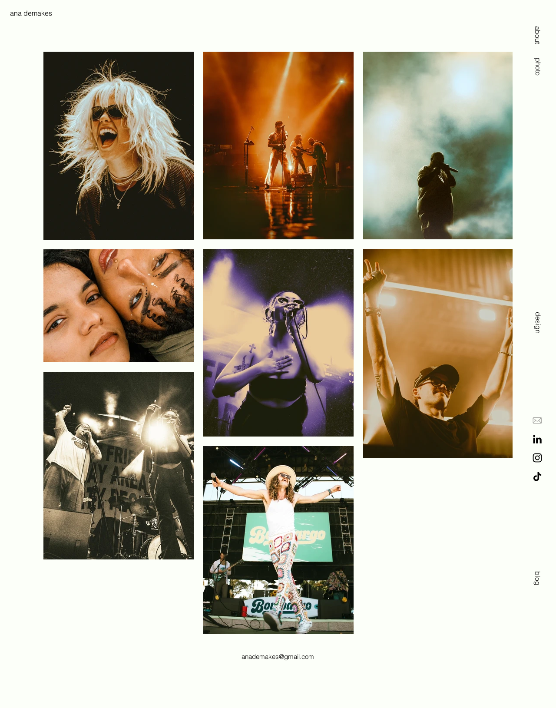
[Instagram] (537, 458)
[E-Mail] (537, 420)
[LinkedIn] (537, 439)
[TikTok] (537, 476)
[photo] (537, 63)
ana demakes (31, 13)
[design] (537, 317)
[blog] (537, 576)
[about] (537, 34)
